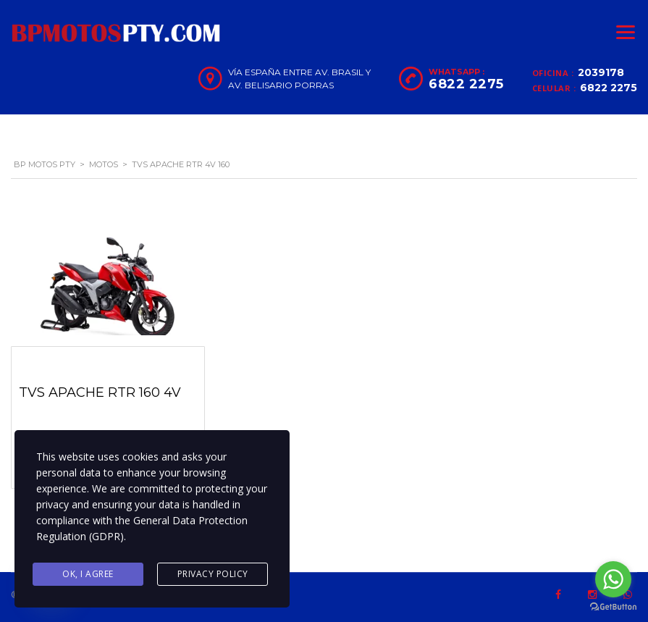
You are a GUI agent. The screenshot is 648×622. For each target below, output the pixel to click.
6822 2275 (608, 87)
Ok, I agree (88, 574)
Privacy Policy (212, 574)
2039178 (601, 72)
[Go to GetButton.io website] (613, 607)
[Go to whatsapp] (613, 579)
